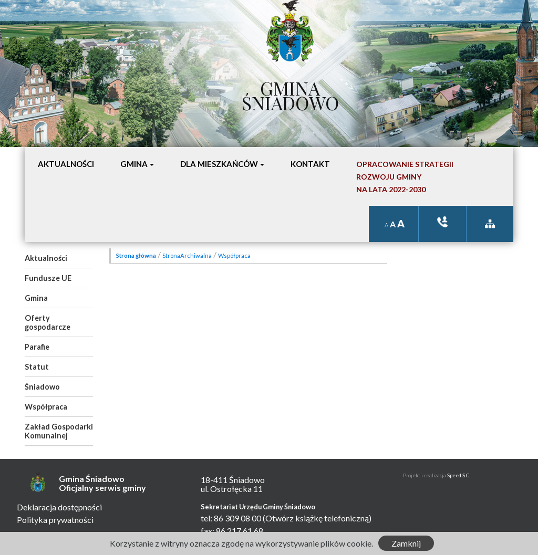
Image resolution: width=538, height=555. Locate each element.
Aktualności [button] (66, 164)
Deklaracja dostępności (59, 507)
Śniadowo (42, 386)
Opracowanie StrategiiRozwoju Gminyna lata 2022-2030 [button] (404, 177)
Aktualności (46, 258)
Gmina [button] (134, 164)
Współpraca (46, 406)
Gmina (36, 298)
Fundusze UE (48, 278)
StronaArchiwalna (187, 255)
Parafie (37, 346)
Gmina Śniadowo (290, 93)
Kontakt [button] (310, 164)
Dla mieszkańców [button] (219, 164)
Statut (37, 366)
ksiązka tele (442, 221)
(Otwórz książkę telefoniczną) (317, 518)
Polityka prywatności (55, 520)
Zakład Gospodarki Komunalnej (59, 431)
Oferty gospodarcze (47, 322)
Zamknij (406, 543)
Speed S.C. (458, 475)
